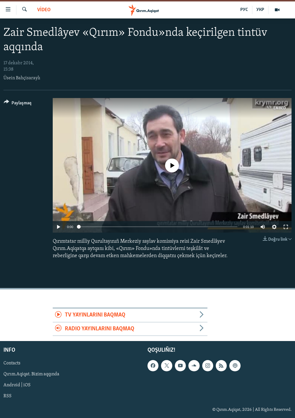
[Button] (17, 104)
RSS (7, 396)
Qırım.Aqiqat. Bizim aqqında (31, 374)
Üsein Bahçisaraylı (21, 78)
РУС (244, 9)
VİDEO (44, 10)
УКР (260, 9)
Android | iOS (17, 385)
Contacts (11, 363)
